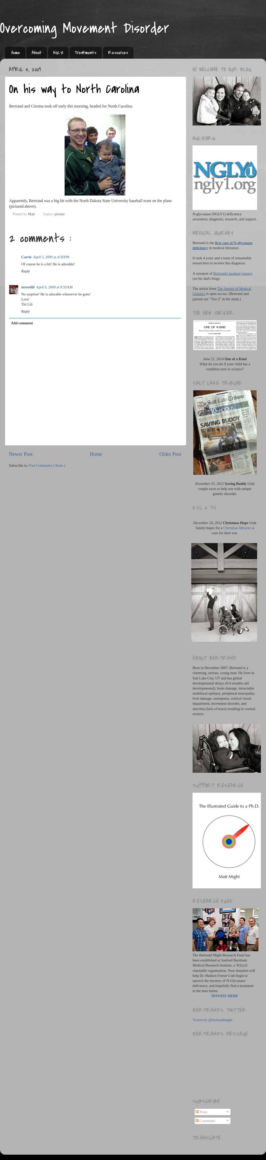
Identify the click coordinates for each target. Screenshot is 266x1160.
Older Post (170, 454)
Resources (118, 52)
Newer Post (21, 454)
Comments (205, 1121)
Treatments (86, 52)
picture (60, 214)
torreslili (27, 287)
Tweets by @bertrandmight (212, 1020)
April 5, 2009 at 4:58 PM (51, 257)
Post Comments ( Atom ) (47, 465)
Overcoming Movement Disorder (84, 28)
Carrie (26, 257)
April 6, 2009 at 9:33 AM (54, 287)
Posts (201, 1112)
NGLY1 (58, 52)
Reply (25, 271)
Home (15, 52)
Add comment (22, 323)
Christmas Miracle (237, 528)
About (37, 52)
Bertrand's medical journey (233, 273)
